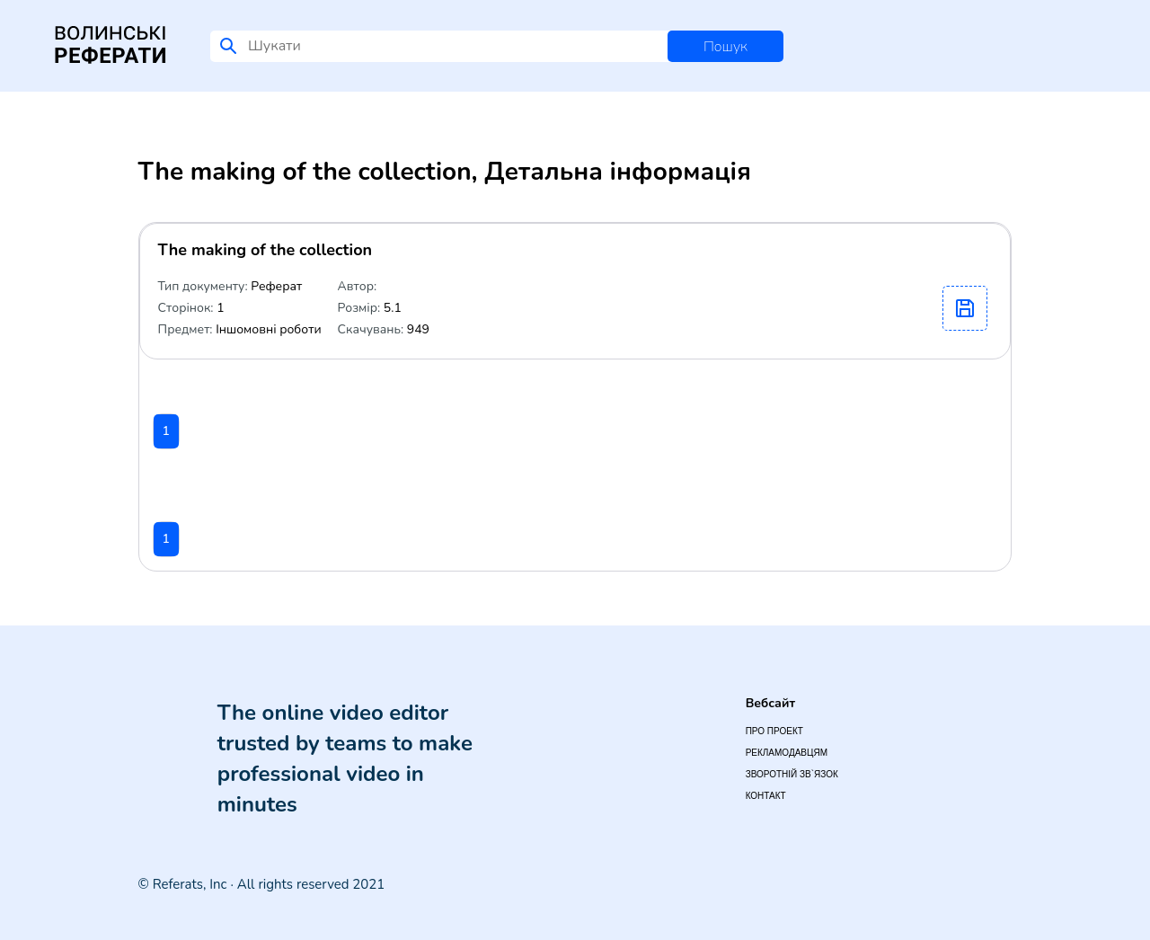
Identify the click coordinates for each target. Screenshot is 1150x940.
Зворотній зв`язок (792, 774)
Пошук (725, 47)
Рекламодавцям (786, 753)
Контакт (766, 796)
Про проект (774, 731)
